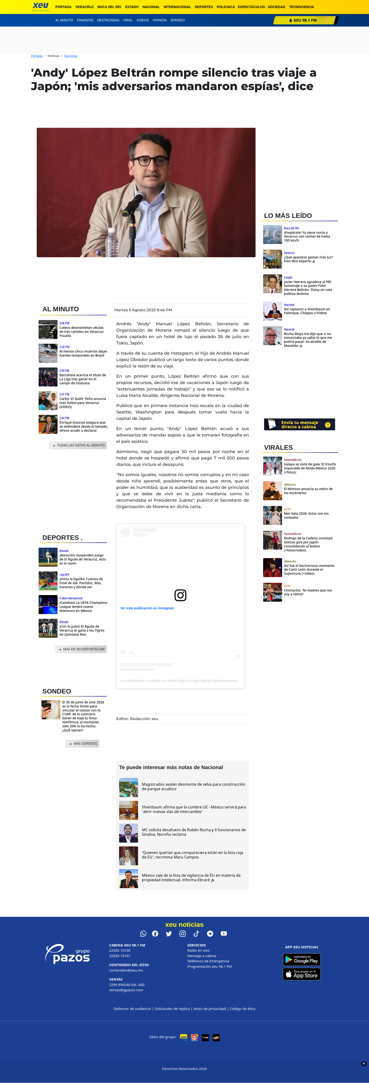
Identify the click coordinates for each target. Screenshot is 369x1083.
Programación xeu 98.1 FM (209, 966)
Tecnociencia (301, 7)
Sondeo (178, 20)
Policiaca (226, 7)
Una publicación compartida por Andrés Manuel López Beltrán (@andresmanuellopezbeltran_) (189, 681)
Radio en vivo (198, 950)
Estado (132, 7)
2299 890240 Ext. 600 (126, 984)
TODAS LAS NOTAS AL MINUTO (78, 445)
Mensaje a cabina (201, 955)
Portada (63, 7)
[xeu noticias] (40, 7)
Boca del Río (109, 7)
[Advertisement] (75, 490)
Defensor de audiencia (132, 1008)
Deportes (204, 7)
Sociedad (276, 7)
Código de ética (243, 1008)
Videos (142, 20)
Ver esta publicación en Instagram (147, 608)
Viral (128, 20)
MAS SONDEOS (82, 743)
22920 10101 (119, 955)
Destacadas (108, 20)
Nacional (151, 7)
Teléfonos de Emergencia (208, 961)
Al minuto (64, 20)
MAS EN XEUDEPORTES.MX (81, 649)
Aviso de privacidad (210, 1008)
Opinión (160, 20)
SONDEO (56, 691)
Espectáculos (251, 7)
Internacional (177, 7)
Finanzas (85, 20)
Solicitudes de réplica (172, 1008)
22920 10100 (119, 950)
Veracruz (84, 7)
